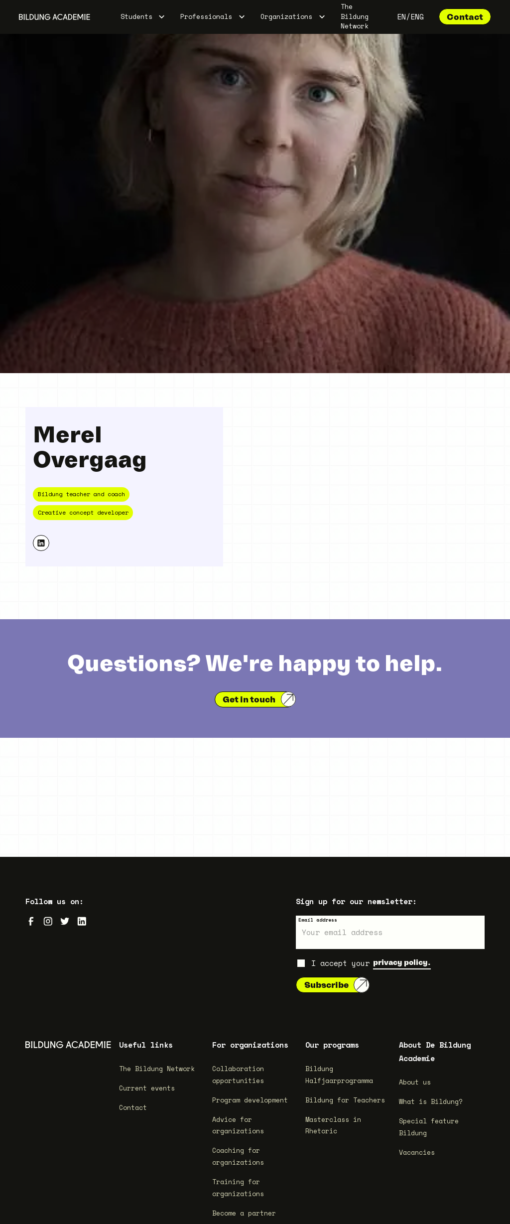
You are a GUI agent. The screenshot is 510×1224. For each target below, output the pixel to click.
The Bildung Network (355, 16)
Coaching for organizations (238, 1156)
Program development (250, 1100)
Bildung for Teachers (345, 1100)
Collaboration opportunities (238, 1075)
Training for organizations (238, 1188)
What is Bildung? (431, 1101)
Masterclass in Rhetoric (333, 1125)
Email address (317, 919)
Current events (147, 1088)
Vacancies (417, 1152)
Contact (465, 16)
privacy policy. (402, 962)
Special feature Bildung (429, 1127)
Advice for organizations (238, 1125)
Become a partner (244, 1213)
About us (415, 1082)
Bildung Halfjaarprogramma (339, 1075)
